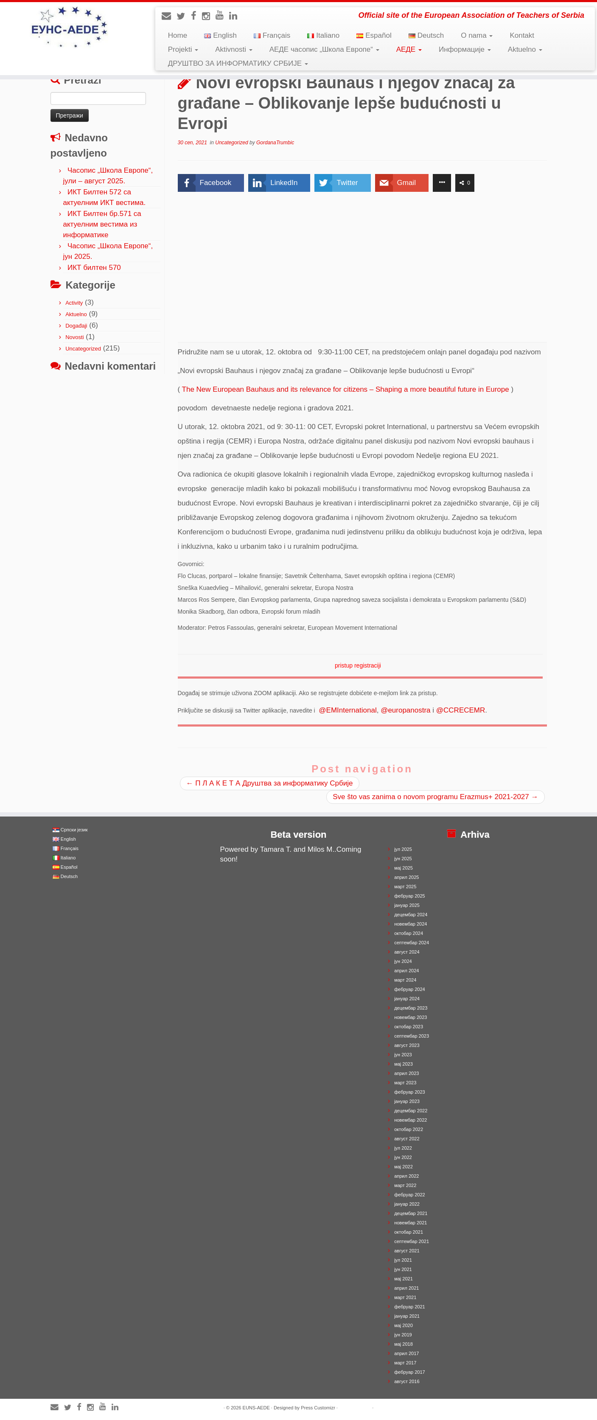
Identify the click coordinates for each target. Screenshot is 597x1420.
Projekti (183, 49)
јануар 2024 (407, 998)
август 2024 (406, 951)
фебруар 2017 (409, 1372)
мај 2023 (403, 1063)
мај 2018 (403, 1344)
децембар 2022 (410, 1110)
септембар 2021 (411, 1241)
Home (177, 35)
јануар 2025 (407, 905)
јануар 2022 (407, 1204)
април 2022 (406, 1176)
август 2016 (406, 1381)
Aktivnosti (233, 49)
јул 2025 (403, 849)
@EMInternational (347, 710)
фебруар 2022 (409, 1194)
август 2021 (406, 1250)
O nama (477, 35)
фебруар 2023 (409, 1091)
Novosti (74, 337)
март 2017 (405, 1362)
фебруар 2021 (409, 1306)
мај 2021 (403, 1278)
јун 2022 (403, 1157)
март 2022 (405, 1185)
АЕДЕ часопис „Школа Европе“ (324, 49)
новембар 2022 (410, 1120)
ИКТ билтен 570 (94, 268)
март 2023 (405, 1082)
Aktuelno (525, 49)
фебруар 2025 (409, 895)
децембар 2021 (410, 1213)
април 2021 (406, 1288)
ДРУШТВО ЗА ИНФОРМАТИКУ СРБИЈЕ (238, 63)
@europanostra (405, 710)
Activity (74, 303)
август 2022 (406, 1138)
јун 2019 (403, 1334)
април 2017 (406, 1353)
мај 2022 (403, 1166)
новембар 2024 (410, 923)
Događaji (76, 326)
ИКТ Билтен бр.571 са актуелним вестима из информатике (102, 224)
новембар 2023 (410, 1017)
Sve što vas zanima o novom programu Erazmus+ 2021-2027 (435, 797)
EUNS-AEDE (256, 1407)
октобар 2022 (408, 1129)
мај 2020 (403, 1325)
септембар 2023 (411, 1035)
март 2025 (405, 886)
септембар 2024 (411, 942)
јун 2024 (403, 961)
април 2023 (406, 1073)
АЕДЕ (409, 49)
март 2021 (405, 1297)
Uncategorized (83, 348)
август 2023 (406, 1045)
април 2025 (406, 877)
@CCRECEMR (460, 710)
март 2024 (405, 979)
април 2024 (406, 970)
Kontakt (522, 35)
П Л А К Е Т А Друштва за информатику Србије (269, 783)
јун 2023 (403, 1054)
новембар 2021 (410, 1222)
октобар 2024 (408, 933)
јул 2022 (403, 1148)
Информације (465, 49)
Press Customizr (318, 1407)
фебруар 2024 (409, 989)
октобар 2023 (408, 1026)
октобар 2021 (408, 1232)
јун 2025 (403, 858)
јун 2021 (403, 1269)
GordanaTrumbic (275, 143)
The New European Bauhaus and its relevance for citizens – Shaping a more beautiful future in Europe (345, 389)
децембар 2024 (410, 914)
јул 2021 (403, 1260)
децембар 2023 (410, 1007)
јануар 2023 (407, 1101)
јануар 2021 (407, 1316)
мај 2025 (403, 867)
